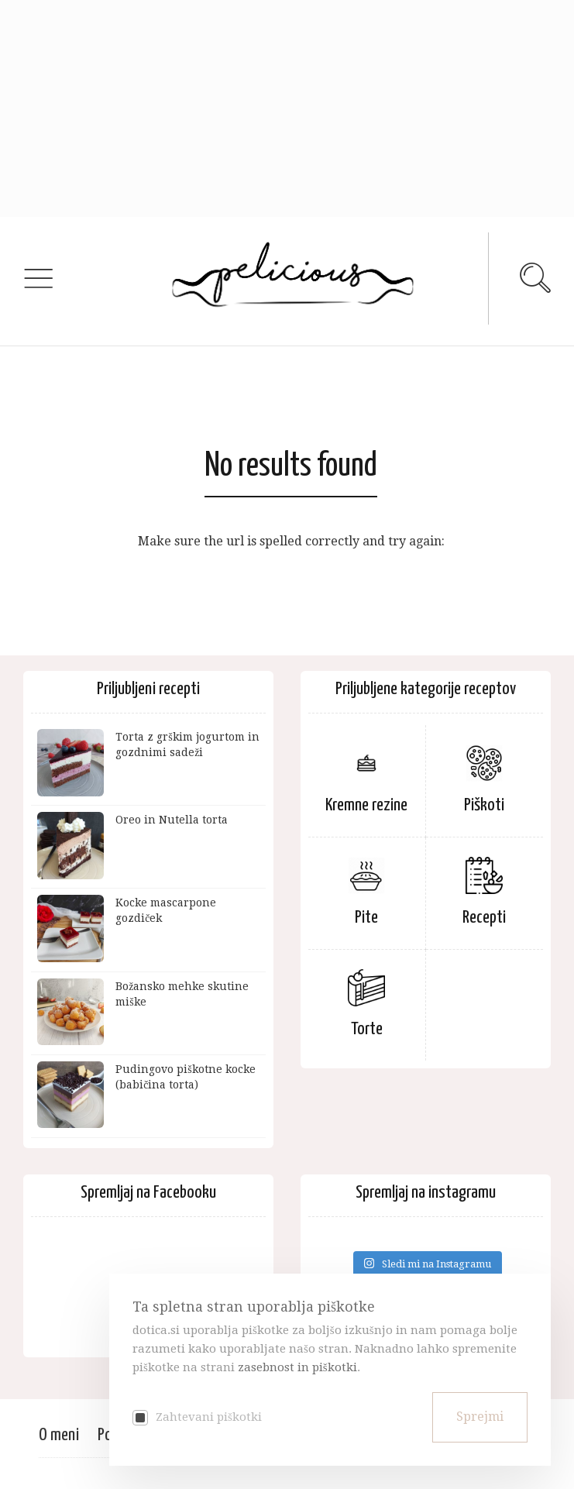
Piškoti (484, 805)
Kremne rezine (366, 805)
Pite (366, 918)
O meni (59, 1435)
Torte (367, 1029)
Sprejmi (480, 1416)
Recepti (484, 918)
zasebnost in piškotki (297, 1367)
